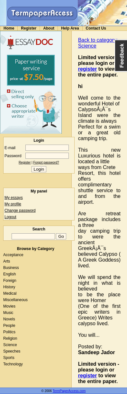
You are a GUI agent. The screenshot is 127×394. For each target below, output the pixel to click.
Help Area (70, 28)
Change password (20, 210)
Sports (8, 357)
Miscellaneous (15, 300)
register (87, 69)
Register (28, 28)
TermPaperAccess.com (69, 391)
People (9, 325)
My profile (13, 204)
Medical (9, 293)
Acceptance (13, 255)
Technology (13, 364)
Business (11, 267)
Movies (9, 306)
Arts (6, 261)
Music (8, 312)
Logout (10, 217)
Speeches (11, 351)
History (9, 287)
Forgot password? (46, 162)
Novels (9, 319)
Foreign (9, 280)
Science (10, 345)
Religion (10, 338)
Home (9, 28)
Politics (9, 332)
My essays (14, 197)
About (48, 28)
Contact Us (96, 28)
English (9, 274)
